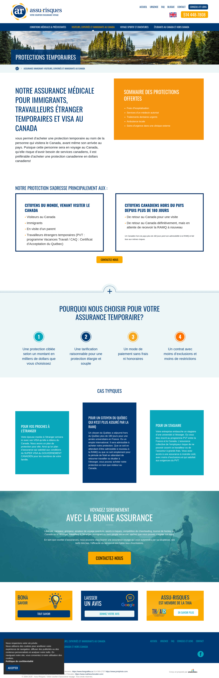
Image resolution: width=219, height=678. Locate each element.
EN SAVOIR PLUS (186, 612)
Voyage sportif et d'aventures (134, 28)
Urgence (154, 7)
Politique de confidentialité (19, 661)
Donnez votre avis (109, 614)
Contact (181, 7)
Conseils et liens (198, 7)
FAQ (163, 7)
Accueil (143, 7)
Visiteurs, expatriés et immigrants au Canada (93, 28)
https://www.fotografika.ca (82, 671)
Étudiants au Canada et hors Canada (171, 28)
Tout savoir (43, 614)
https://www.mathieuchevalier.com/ (89, 674)
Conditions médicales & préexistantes (48, 28)
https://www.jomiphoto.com (117, 671)
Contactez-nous (109, 260)
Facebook (201, 654)
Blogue (170, 7)
